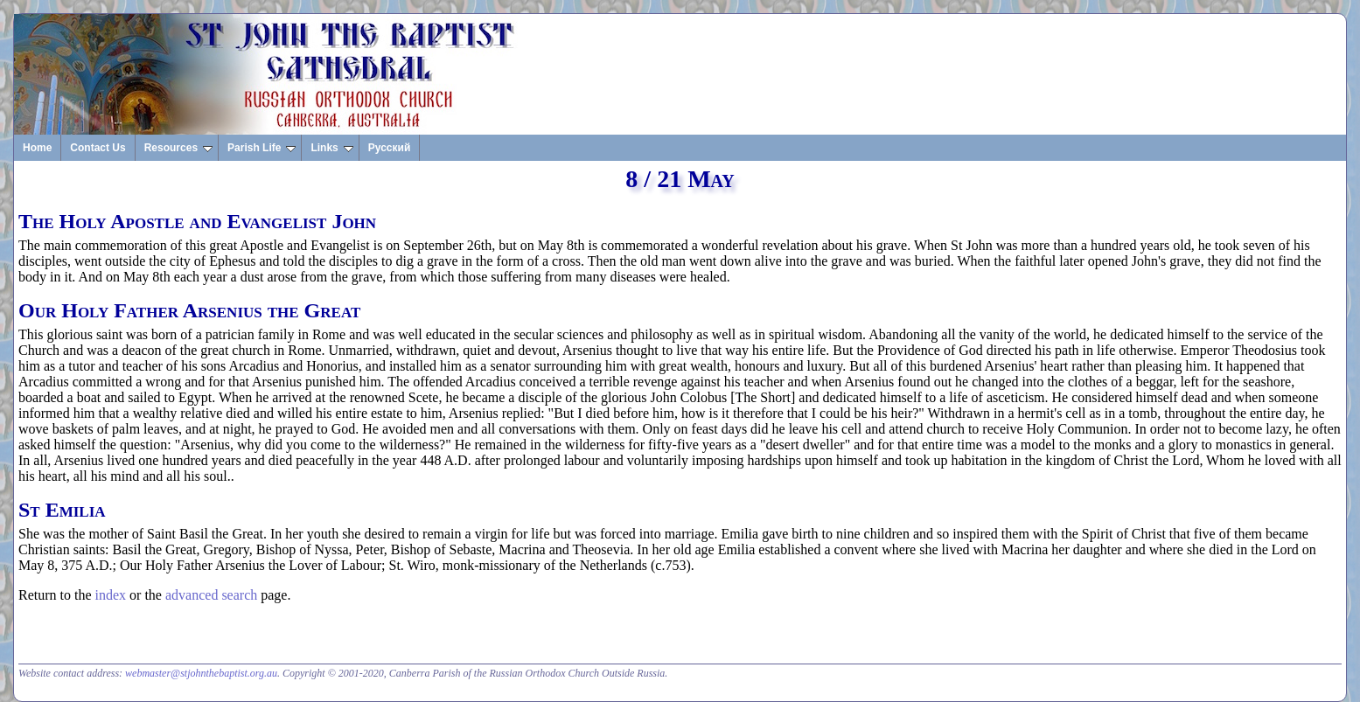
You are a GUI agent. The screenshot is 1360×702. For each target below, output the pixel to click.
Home (37, 148)
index (111, 594)
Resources (178, 148)
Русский (389, 148)
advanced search (211, 594)
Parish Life (261, 148)
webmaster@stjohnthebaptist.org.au (201, 673)
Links (331, 148)
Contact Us (97, 148)
